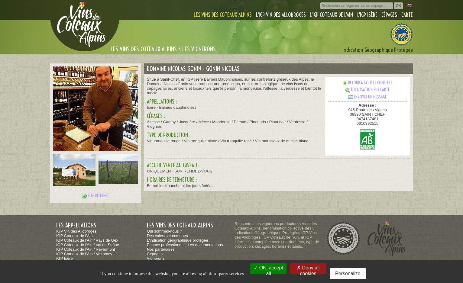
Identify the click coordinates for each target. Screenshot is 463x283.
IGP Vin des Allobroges (76, 231)
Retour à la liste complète (367, 82)
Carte (407, 14)
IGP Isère (64, 258)
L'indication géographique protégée (177, 240)
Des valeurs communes (167, 235)
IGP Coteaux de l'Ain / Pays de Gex (87, 240)
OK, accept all (268, 269)
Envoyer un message (367, 97)
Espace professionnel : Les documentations (185, 245)
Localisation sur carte (367, 89)
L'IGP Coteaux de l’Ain (331, 14)
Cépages (389, 14)
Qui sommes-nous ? (164, 231)
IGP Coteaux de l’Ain (74, 235)
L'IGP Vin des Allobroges (281, 14)
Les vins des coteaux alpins (223, 14)
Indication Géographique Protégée (377, 50)
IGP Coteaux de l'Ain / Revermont (85, 249)
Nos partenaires (161, 249)
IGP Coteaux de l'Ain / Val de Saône (87, 245)
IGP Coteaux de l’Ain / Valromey (84, 254)
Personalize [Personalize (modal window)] (348, 273)
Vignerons (155, 258)
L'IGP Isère (367, 14)
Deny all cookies (308, 269)
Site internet (98, 195)
